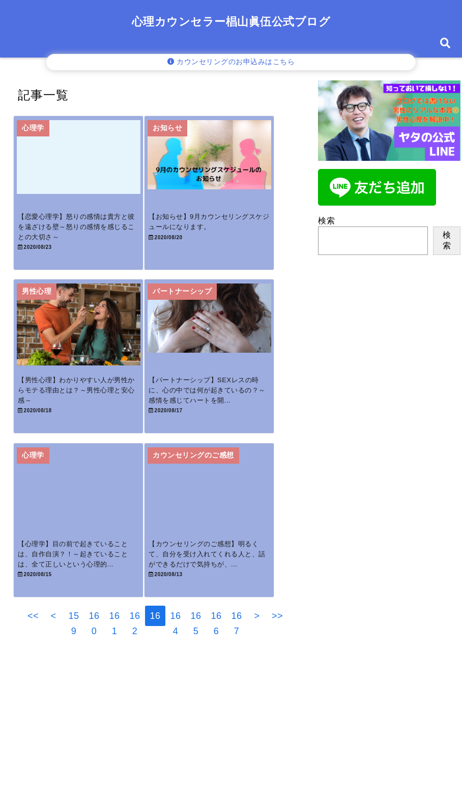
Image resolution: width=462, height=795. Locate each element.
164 (175, 661)
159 (73, 661)
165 (195, 661)
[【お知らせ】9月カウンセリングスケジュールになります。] (225, 167)
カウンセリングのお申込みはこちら (231, 62)
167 (236, 661)
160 (94, 661)
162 (134, 661)
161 (114, 661)
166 (216, 661)
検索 (326, 220)
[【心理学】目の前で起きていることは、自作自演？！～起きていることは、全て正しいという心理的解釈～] (84, 522)
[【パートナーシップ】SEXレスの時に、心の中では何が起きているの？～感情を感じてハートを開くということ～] (225, 345)
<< (33, 659)
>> (277, 659)
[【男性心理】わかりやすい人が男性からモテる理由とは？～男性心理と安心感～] (84, 345)
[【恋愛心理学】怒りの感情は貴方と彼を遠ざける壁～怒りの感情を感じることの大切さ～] (84, 167)
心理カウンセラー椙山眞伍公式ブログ (231, 21)
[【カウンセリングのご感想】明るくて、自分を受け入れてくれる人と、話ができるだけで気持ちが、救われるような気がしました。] (225, 522)
